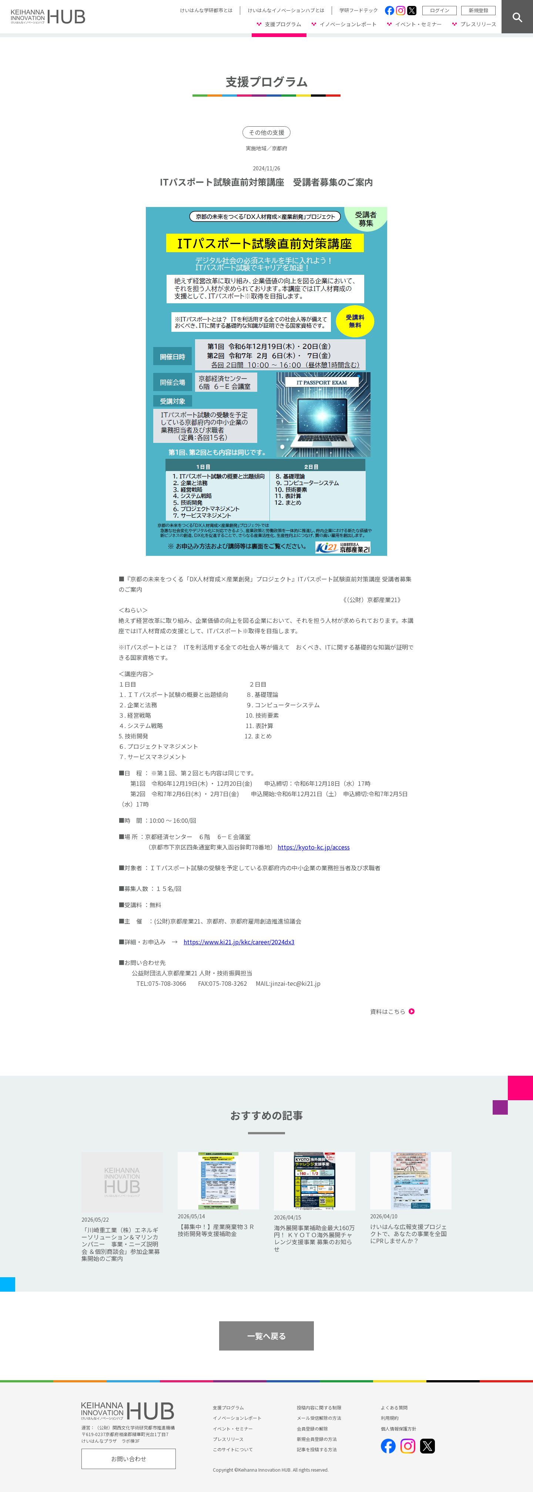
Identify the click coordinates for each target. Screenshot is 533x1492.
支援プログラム (283, 24)
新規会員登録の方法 (317, 1439)
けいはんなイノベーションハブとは (286, 10)
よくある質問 (394, 1407)
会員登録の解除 (312, 1428)
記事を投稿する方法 (317, 1449)
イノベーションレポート (348, 24)
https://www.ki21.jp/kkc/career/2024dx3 (239, 941)
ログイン (439, 10)
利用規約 (390, 1418)
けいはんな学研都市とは (206, 10)
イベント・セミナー (418, 24)
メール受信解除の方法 (319, 1418)
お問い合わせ (129, 1458)
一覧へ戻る (266, 1335)
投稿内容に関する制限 (319, 1407)
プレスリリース (478, 24)
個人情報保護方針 (398, 1428)
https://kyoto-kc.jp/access (314, 846)
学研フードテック (358, 10)
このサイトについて (233, 1449)
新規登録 (478, 10)
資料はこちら (388, 1011)
